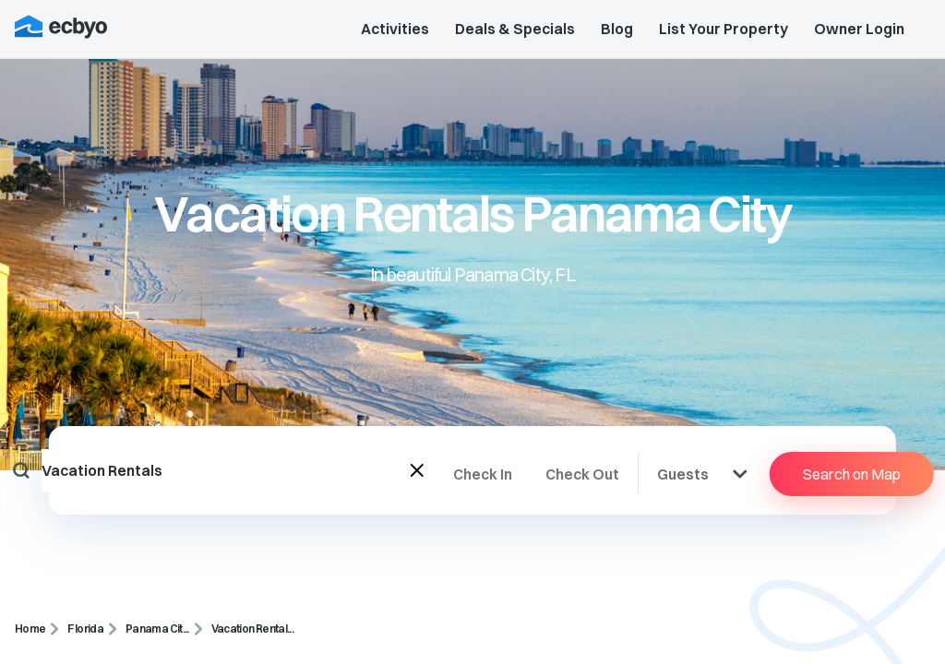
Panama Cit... (157, 628)
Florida (85, 628)
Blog (617, 28)
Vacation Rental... (252, 628)
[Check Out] (591, 474)
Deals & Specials (515, 28)
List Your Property (723, 28)
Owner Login (859, 28)
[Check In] (499, 474)
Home (30, 628)
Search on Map (852, 474)
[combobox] (226, 470)
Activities (395, 28)
